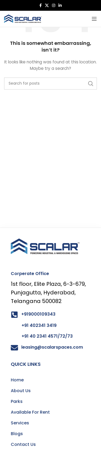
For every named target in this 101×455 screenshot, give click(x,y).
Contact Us (23, 444)
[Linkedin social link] (60, 5)
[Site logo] (23, 18)
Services (20, 423)
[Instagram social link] (53, 5)
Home (17, 380)
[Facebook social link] (40, 5)
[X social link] (46, 5)
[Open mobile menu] (94, 18)
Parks (17, 401)
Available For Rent (30, 412)
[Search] (50, 83)
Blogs (17, 434)
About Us (21, 391)
